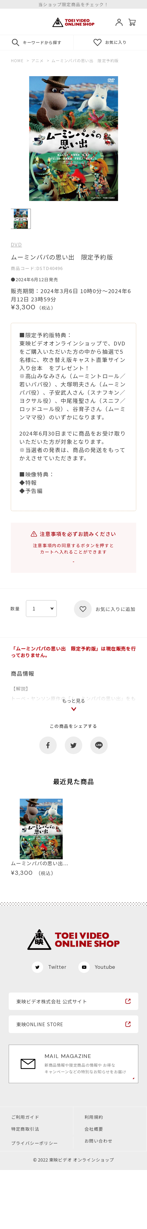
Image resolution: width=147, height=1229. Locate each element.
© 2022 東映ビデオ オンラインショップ (73, 1218)
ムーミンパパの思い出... (39, 922)
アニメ (37, 60)
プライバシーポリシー (34, 1202)
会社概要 (94, 1188)
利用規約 (94, 1175)
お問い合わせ (99, 1199)
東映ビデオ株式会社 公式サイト (51, 1060)
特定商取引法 (25, 1188)
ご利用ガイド (25, 1175)
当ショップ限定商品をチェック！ (73, 4)
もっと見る (73, 754)
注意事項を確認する (74, 568)
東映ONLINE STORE (39, 1083)
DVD (16, 244)
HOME (17, 60)
